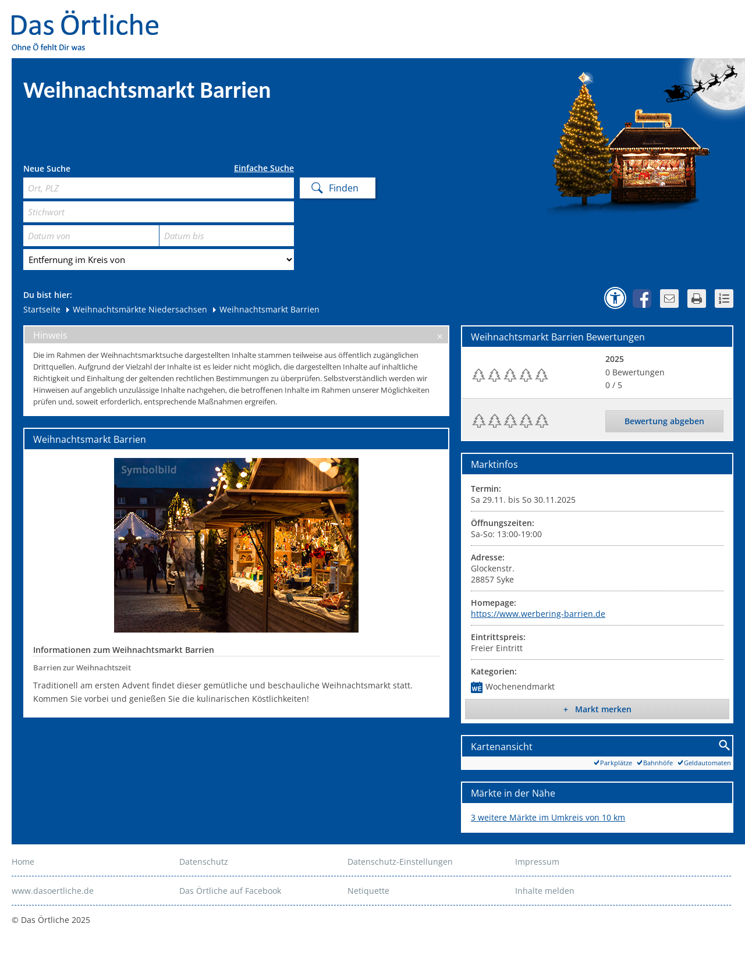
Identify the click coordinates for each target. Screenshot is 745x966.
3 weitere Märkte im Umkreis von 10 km (548, 817)
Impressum (537, 861)
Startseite (42, 309)
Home (23, 861)
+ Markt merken (597, 709)
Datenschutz (203, 861)
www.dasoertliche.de (53, 890)
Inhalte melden (544, 890)
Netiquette (368, 890)
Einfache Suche (264, 168)
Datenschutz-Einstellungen (400, 861)
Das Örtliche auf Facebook (230, 890)
